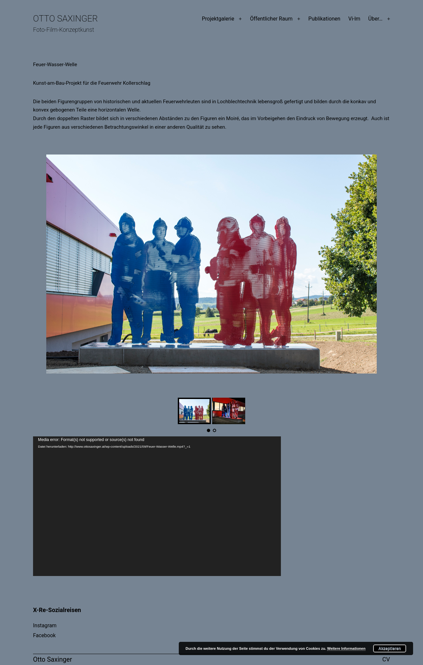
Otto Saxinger (65, 18)
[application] (157, 506)
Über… (375, 19)
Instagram (45, 625)
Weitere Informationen (346, 648)
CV (386, 659)
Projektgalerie (218, 19)
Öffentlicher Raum (271, 19)
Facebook (44, 635)
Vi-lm (354, 19)
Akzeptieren (389, 648)
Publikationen (324, 19)
